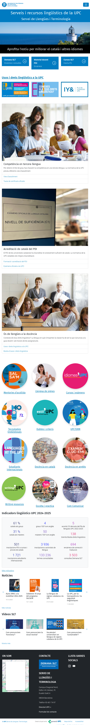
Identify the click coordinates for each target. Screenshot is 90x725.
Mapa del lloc (68, 721)
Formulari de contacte (48, 712)
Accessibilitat (79, 721)
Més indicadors (8, 571)
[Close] (86, 5)
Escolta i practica (45, 506)
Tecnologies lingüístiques (14, 430)
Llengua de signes (45, 391)
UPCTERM (75, 429)
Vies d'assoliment (10, 176)
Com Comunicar (75, 506)
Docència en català (45, 466)
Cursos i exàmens (75, 392)
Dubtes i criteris (45, 429)
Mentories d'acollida (15, 392)
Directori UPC (44, 707)
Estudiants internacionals (14, 468)
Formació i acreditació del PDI (15, 261)
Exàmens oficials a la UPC (14, 266)
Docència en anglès (75, 466)
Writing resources (14, 504)
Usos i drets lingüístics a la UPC (22, 77)
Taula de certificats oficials (14, 181)
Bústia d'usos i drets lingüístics (16, 351)
